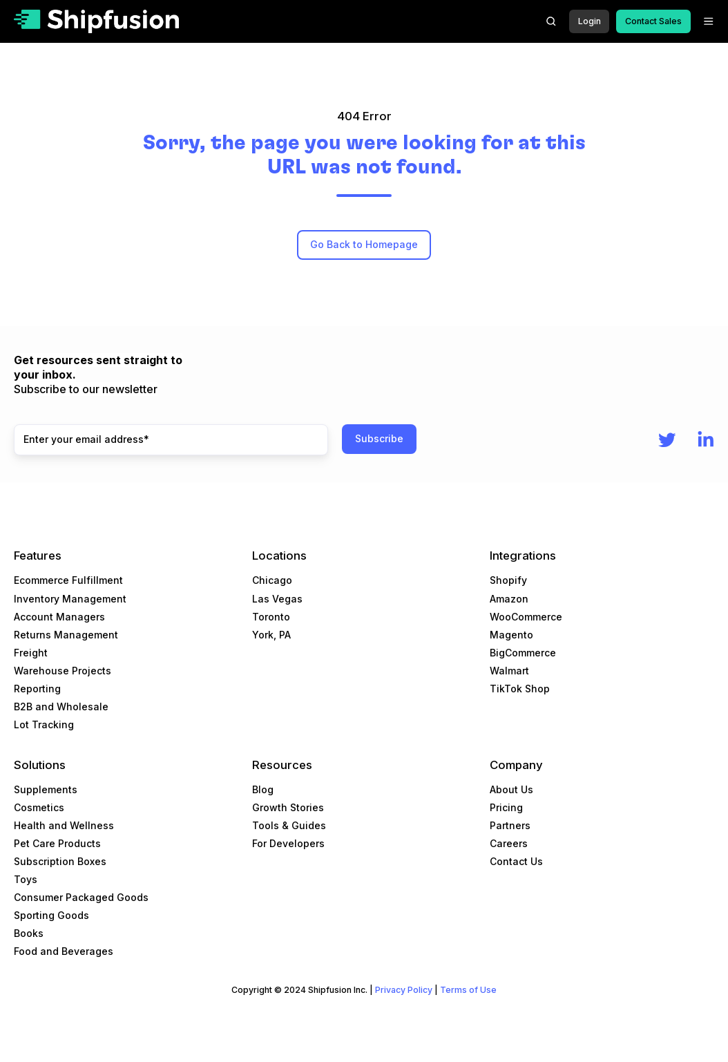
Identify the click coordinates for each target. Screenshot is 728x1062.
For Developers (288, 843)
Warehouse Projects (62, 670)
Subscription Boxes (60, 861)
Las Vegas (277, 599)
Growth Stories (288, 807)
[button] (551, 21)
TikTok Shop (520, 688)
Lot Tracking (44, 724)
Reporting (37, 688)
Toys (25, 879)
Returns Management (66, 635)
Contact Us (516, 861)
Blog (263, 789)
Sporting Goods (51, 915)
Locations (279, 555)
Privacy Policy (403, 990)
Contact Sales (653, 21)
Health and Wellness (64, 825)
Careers (509, 843)
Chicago (272, 580)
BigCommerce (523, 652)
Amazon (509, 599)
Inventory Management (70, 599)
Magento (511, 635)
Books (29, 933)
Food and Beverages (63, 951)
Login (589, 21)
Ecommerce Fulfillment (68, 580)
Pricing (506, 807)
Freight (31, 652)
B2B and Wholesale (61, 706)
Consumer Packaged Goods (81, 897)
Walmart (509, 670)
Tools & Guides (289, 825)
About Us (511, 789)
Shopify (508, 580)
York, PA (271, 635)
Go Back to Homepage (364, 244)
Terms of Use (468, 990)
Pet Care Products (57, 843)
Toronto (271, 617)
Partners (510, 825)
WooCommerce (526, 617)
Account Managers (59, 617)
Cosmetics (39, 807)
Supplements (45, 789)
